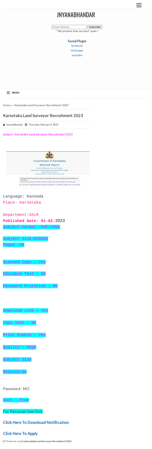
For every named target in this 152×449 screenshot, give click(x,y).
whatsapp (77, 50)
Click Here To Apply (21, 433)
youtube (77, 55)
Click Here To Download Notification (36, 422)
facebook (77, 45)
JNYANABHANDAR (76, 14)
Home (6, 105)
